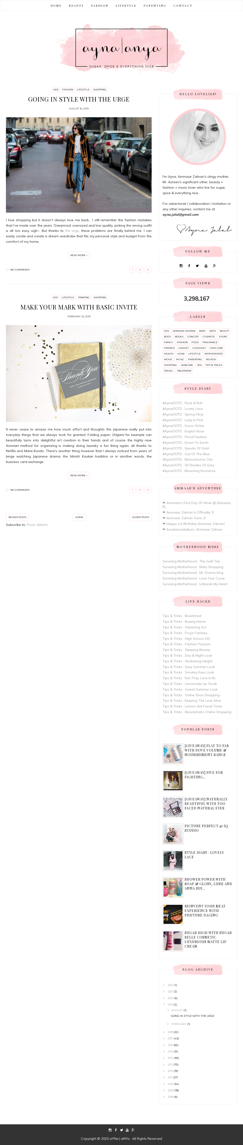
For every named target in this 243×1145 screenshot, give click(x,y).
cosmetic (209, 336)
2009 (171, 1090)
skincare (187, 365)
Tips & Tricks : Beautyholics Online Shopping (197, 712)
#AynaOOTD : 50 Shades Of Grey (188, 465)
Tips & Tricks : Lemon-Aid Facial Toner (192, 706)
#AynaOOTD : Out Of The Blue (186, 454)
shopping (99, 89)
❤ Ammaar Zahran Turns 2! (184, 518)
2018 (171, 1032)
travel (168, 370)
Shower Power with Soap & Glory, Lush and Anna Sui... (208, 884)
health (168, 353)
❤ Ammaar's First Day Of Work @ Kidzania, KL (197, 505)
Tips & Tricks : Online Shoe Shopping (191, 695)
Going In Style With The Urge (79, 99)
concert (193, 336)
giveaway (199, 348)
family (168, 342)
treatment (184, 370)
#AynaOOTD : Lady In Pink (183, 420)
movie (168, 359)
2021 (171, 991)
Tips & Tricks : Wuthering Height (187, 661)
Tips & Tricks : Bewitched (182, 616)
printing (84, 297)
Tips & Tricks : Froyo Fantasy (185, 633)
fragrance (210, 342)
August (178, 1010)
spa (199, 365)
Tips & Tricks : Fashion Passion (186, 644)
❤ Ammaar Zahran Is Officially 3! (188, 512)
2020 (171, 998)
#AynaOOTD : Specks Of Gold (186, 448)
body (167, 336)
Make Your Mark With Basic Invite (78, 307)
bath (213, 330)
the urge (72, 231)
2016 (171, 1045)
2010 (171, 1084)
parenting (195, 359)
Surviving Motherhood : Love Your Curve (194, 578)
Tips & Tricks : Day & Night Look (187, 655)
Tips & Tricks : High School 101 (186, 638)
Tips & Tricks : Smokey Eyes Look (188, 672)
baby (202, 330)
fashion (67, 89)
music (180, 359)
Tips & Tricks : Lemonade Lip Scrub (190, 684)
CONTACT (182, 5)
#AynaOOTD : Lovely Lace (183, 409)
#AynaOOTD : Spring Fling (183, 414)
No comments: (20, 269)
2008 (171, 1096)
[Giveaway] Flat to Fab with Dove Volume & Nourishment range (207, 750)
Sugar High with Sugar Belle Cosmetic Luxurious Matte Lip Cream (208, 939)
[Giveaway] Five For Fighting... (204, 774)
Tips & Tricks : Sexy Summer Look (189, 667)
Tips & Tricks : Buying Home (184, 621)
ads (55, 89)
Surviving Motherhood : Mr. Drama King (193, 572)
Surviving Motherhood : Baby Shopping (193, 567)
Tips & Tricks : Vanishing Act (184, 627)
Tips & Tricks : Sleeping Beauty (186, 650)
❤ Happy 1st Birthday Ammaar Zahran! (194, 524)
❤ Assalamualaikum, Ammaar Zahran (192, 529)
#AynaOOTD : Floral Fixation (185, 437)
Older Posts (140, 517)
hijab (180, 353)
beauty (224, 330)
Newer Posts (17, 517)
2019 (171, 1004)
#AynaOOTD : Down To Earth (185, 442)
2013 (171, 1064)
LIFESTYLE (126, 5)
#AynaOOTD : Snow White (183, 426)
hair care (216, 348)
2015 (171, 1051)
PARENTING (155, 5)
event (223, 336)
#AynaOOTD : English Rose (183, 431)
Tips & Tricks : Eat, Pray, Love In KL (189, 678)
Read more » (78, 255)
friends (169, 348)
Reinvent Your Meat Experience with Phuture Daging (205, 910)
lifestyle (83, 89)
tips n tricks (214, 365)
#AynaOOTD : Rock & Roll (182, 403)
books (179, 336)
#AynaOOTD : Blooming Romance (189, 471)
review (211, 359)
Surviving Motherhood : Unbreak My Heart (195, 584)
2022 (171, 985)
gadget (183, 348)
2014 (171, 1058)
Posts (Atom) (37, 525)
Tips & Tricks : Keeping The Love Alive (192, 700)
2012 (171, 1071)
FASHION (99, 5)
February (179, 1024)
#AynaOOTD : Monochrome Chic (188, 459)
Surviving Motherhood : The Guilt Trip (191, 561)
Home (56, 5)
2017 (171, 1038)
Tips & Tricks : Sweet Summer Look (190, 689)
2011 (170, 1077)
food (195, 342)
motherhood (214, 353)
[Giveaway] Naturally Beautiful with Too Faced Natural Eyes (206, 803)
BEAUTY (76, 5)
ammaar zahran (184, 330)
